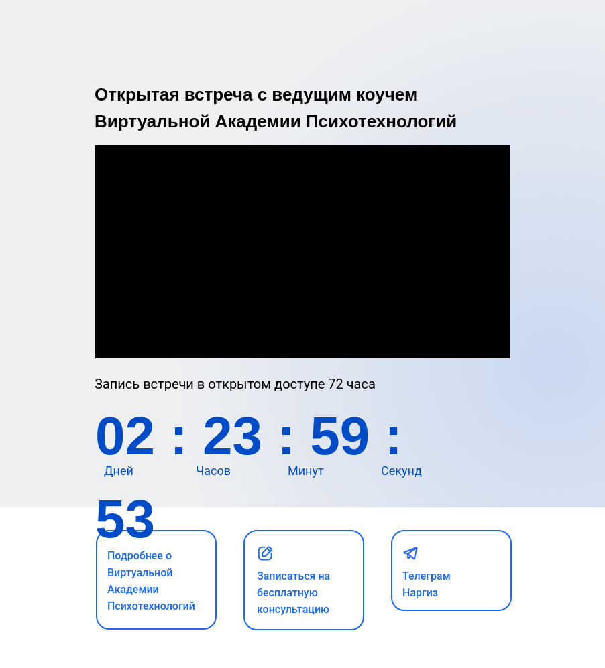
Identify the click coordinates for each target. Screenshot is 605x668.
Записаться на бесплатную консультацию (293, 593)
